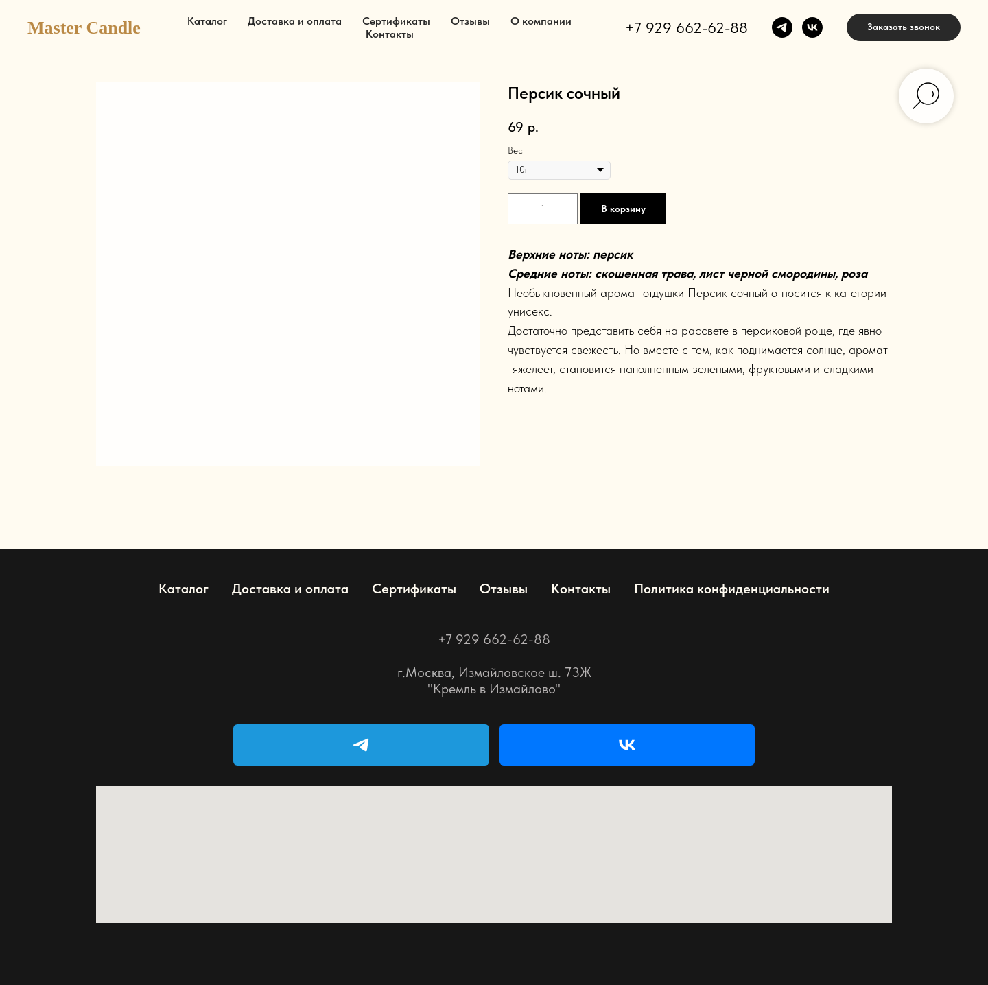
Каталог (207, 20)
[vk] (812, 27)
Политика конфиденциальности (732, 588)
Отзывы (470, 20)
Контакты (390, 33)
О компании (541, 20)
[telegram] (782, 27)
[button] (904, 27)
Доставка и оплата (295, 20)
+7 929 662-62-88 (686, 27)
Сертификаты (396, 20)
